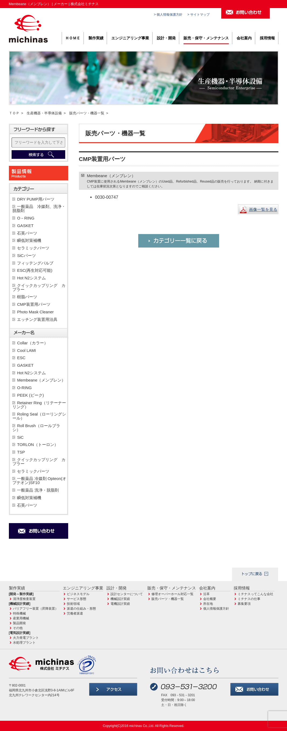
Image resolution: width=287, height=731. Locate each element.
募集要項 (244, 604)
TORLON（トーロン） (37, 444)
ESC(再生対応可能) (34, 270)
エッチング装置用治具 (37, 319)
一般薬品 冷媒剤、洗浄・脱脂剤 (38, 208)
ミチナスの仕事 (249, 599)
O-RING (24, 387)
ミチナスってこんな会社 (255, 594)
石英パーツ (27, 233)
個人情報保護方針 (216, 608)
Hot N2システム (33, 278)
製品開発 (19, 623)
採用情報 (267, 38)
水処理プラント (24, 642)
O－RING (25, 218)
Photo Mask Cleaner (35, 312)
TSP (21, 452)
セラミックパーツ (33, 248)
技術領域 (73, 604)
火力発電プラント (26, 638)
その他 (18, 628)
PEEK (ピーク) (30, 395)
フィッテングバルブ (35, 263)
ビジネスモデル (78, 594)
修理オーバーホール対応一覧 (172, 594)
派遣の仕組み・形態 (81, 608)
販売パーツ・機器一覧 (86, 113)
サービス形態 (76, 599)
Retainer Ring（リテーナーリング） (39, 404)
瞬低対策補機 (29, 240)
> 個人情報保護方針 (168, 14)
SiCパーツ (26, 255)
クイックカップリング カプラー (38, 287)
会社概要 (209, 599)
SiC (20, 437)
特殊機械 (19, 613)
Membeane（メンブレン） (41, 380)
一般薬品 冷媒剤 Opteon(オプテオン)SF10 (39, 480)
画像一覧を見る (263, 209)
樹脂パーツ (27, 296)
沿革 (206, 594)
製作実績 (95, 38)
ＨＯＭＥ (72, 38)
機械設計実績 (120, 599)
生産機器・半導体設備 (44, 113)
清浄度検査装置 (24, 599)
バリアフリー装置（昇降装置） (35, 608)
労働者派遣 (75, 613)
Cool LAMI (26, 350)
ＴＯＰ (14, 113)
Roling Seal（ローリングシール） (39, 416)
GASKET (25, 225)
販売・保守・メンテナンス (206, 38)
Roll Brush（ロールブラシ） (36, 427)
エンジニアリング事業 (130, 38)
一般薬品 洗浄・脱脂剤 (37, 490)
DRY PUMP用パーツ (35, 199)
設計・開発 (166, 38)
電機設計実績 (120, 604)
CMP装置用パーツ (33, 304)
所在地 (208, 604)
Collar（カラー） (32, 343)
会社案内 (244, 38)
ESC (21, 357)
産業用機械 (21, 618)
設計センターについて (126, 594)
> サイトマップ (198, 14)
